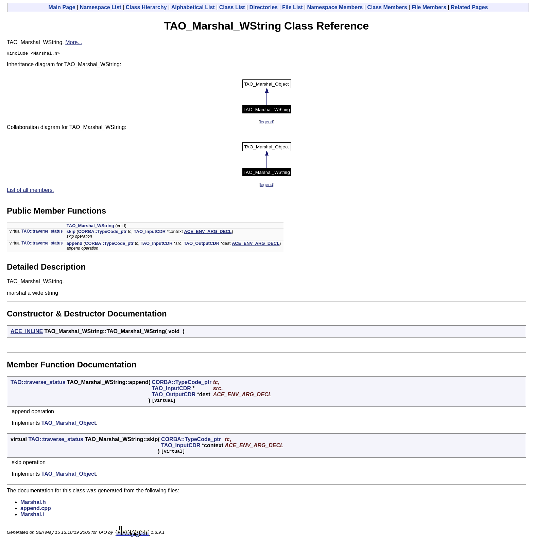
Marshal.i (32, 515)
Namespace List (100, 7)
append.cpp (35, 509)
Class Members (387, 7)
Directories (263, 7)
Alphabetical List (193, 7)
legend (266, 122)
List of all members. (30, 191)
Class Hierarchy (146, 7)
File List (292, 7)
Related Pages (469, 7)
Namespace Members (335, 7)
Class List (232, 7)
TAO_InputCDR (150, 232)
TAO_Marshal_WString (90, 226)
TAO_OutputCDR (201, 244)
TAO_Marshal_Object (68, 424)
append (74, 244)
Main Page (62, 7)
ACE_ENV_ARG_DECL (207, 232)
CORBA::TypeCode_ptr (102, 232)
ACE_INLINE (27, 332)
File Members (429, 7)
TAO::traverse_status (42, 232)
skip (71, 232)
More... (73, 42)
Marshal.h (33, 503)
